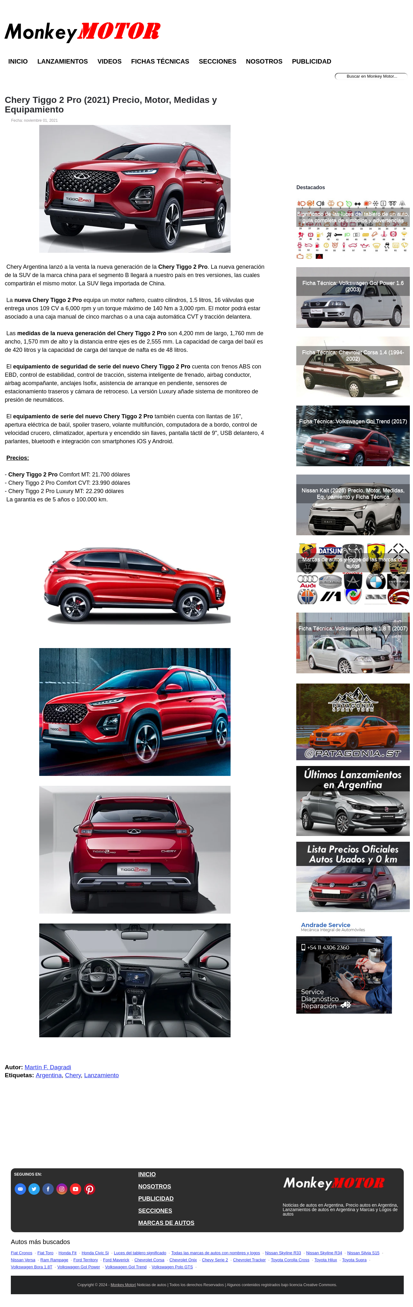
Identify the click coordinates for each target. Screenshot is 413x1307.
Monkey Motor (123, 1285)
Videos (110, 61)
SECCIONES (155, 1211)
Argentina (49, 1075)
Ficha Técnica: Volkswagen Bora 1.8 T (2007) (353, 628)
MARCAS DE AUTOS (166, 1223)
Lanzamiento (101, 1075)
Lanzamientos (62, 61)
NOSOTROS (154, 1186)
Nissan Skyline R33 (283, 1252)
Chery (73, 1075)
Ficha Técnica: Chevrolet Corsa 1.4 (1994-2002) (353, 355)
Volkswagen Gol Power (78, 1266)
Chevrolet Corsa (149, 1259)
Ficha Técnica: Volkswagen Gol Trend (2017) (353, 421)
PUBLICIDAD (156, 1198)
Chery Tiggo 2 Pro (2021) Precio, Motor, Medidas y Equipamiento (111, 104)
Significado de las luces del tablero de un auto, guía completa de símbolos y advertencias (353, 217)
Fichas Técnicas (160, 61)
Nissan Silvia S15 (363, 1252)
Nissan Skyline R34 (324, 1252)
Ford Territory (85, 1259)
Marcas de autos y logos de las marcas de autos (353, 562)
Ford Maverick (116, 1259)
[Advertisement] (353, 133)
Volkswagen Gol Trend (126, 1266)
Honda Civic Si (95, 1252)
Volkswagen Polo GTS (172, 1266)
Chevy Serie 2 (215, 1259)
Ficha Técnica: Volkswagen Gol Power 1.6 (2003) (353, 286)
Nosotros (264, 61)
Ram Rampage (54, 1259)
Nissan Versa (23, 1259)
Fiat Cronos (21, 1252)
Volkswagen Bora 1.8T (31, 1266)
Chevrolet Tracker (249, 1259)
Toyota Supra (354, 1259)
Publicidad (311, 61)
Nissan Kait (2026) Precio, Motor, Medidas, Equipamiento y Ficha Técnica (353, 493)
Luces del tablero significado (140, 1252)
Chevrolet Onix (183, 1259)
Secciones (217, 61)
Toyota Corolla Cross (290, 1259)
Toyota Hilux (325, 1259)
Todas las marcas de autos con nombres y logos (215, 1252)
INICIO (147, 1174)
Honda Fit (68, 1252)
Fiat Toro (45, 1252)
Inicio (18, 61)
